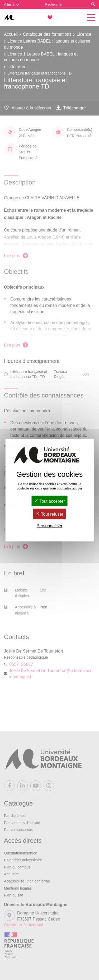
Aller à (11, 4)
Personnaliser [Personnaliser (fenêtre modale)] (50, 525)
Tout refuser (49, 514)
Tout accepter (49, 501)
